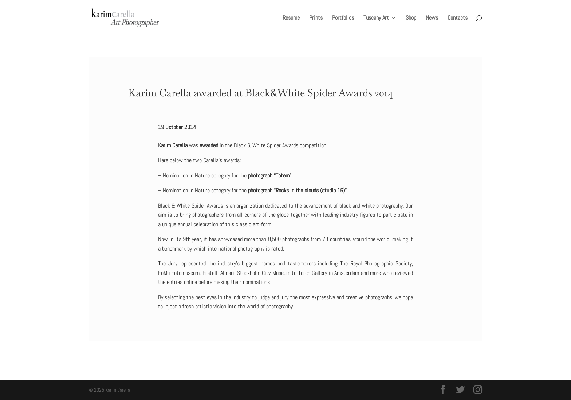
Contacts (458, 18)
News (432, 18)
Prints (316, 18)
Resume (291, 18)
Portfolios (343, 18)
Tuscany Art (376, 18)
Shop (411, 18)
